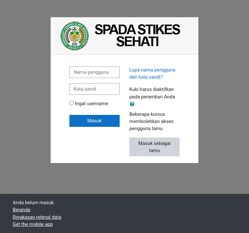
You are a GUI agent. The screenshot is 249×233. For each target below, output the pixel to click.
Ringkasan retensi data (37, 217)
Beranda (21, 210)
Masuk (94, 121)
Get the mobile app (33, 224)
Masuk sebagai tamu (154, 146)
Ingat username (91, 103)
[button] (133, 104)
